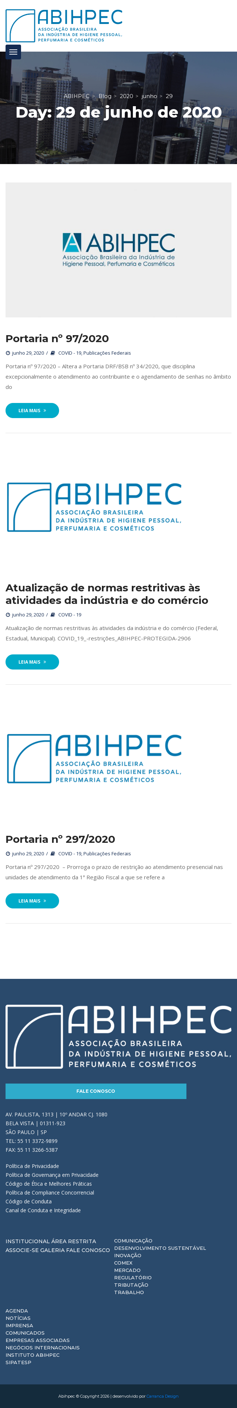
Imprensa (19, 1325)
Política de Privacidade (32, 1165)
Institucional (28, 1241)
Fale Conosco (95, 1091)
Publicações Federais (107, 353)
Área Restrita (73, 1241)
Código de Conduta (29, 1201)
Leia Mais (32, 410)
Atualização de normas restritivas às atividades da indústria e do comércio (107, 593)
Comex (123, 1263)
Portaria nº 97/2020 (57, 338)
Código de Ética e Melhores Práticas (49, 1183)
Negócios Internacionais (43, 1347)
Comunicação (133, 1241)
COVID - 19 (69, 353)
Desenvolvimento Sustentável (160, 1248)
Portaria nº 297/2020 (60, 839)
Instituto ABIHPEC (32, 1355)
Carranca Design (163, 1396)
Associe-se (22, 1250)
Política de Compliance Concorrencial (50, 1192)
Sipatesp (18, 1362)
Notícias (18, 1318)
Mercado (127, 1270)
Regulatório (133, 1277)
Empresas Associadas (38, 1340)
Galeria (52, 1250)
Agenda (17, 1311)
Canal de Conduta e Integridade (43, 1210)
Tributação (131, 1285)
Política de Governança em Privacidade (52, 1174)
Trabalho (129, 1292)
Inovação (127, 1255)
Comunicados (25, 1333)
